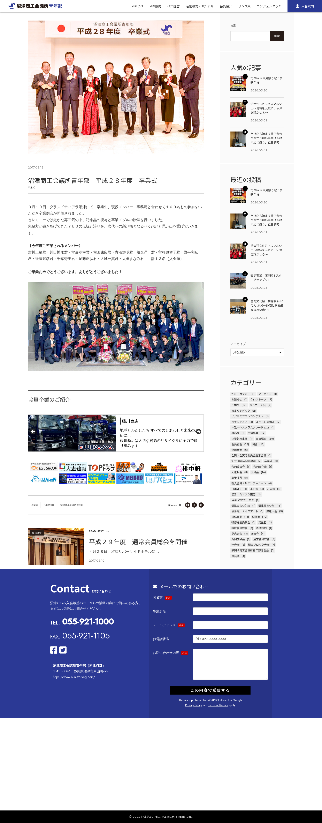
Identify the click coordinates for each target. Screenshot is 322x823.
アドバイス (265, 394)
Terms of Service (218, 705)
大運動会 (236, 472)
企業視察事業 (239, 439)
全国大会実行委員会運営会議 (248, 455)
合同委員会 (238, 467)
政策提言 (236, 478)
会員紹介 (261, 439)
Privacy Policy (193, 705)
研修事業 (236, 517)
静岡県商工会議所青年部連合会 (250, 550)
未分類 (254, 489)
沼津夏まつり (266, 506)
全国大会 (236, 450)
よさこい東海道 (265, 422)
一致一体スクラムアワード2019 (250, 427)
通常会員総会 (261, 539)
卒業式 (31, 187)
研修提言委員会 (240, 522)
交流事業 (253, 433)
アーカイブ (238, 344)
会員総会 (37, 532)
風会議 (235, 556)
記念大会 (236, 534)
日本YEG (236, 489)
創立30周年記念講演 (243, 461)
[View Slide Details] (116, 433)
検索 (233, 26)
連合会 (235, 545)
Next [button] (198, 432)
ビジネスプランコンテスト (247, 416)
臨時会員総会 (239, 528)
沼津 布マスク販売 (243, 494)
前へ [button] (33, 432)
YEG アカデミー (240, 394)
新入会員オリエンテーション (248, 483)
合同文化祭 (260, 467)
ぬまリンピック (240, 411)
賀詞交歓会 (238, 539)
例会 (255, 444)
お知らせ (236, 399)
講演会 (255, 534)
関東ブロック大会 (258, 545)
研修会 (256, 517)
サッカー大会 (258, 405)
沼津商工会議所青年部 (71, 505)
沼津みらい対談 (240, 506)
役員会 (255, 472)
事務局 (235, 433)
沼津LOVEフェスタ (242, 500)
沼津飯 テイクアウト (244, 511)
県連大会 (271, 511)
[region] (116, 433)
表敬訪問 (261, 528)
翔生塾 (262, 522)
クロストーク (258, 399)
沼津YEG (49, 505)
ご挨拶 (235, 405)
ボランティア (239, 422)
